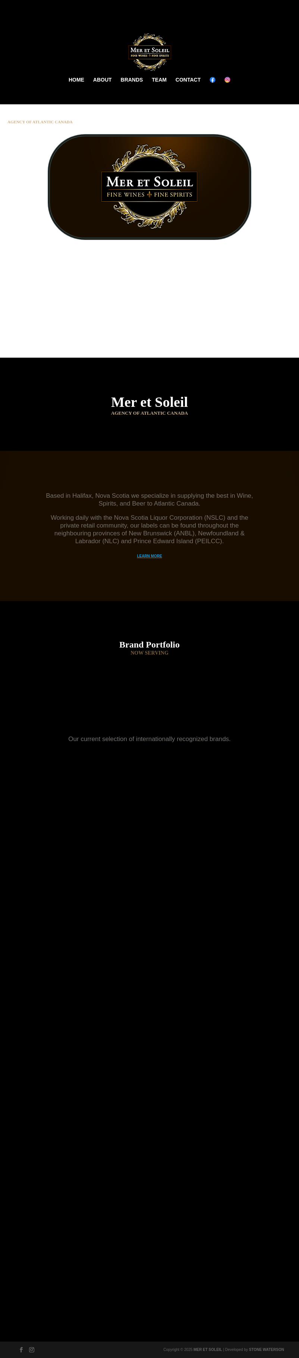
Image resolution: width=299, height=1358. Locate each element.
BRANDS (132, 79)
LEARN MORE (149, 556)
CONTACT (188, 79)
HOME (76, 79)
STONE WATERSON (266, 1350)
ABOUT (102, 79)
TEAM (159, 79)
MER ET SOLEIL (207, 1350)
